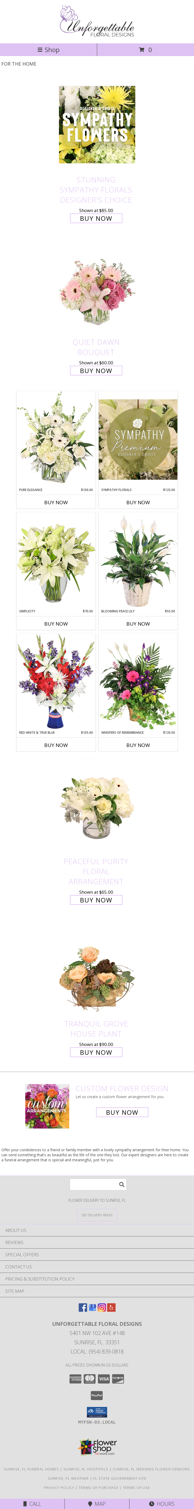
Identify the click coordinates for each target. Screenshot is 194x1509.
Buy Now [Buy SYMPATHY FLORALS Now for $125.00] (138, 502)
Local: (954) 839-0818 (97, 1351)
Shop (48, 49)
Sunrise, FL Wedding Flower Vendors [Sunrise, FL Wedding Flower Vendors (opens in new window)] (151, 1469)
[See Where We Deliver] (97, 1214)
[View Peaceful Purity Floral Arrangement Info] (97, 806)
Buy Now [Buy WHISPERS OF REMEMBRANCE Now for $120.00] (138, 745)
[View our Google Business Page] (92, 1310)
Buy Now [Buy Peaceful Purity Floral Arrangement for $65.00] (96, 900)
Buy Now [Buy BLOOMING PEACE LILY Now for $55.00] (138, 623)
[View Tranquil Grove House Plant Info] (97, 968)
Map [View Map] (97, 1503)
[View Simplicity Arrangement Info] (56, 560)
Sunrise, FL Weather (68, 1478)
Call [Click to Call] (32, 1503)
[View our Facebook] (83, 1310)
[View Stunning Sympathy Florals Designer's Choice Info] (97, 124)
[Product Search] (98, 1184)
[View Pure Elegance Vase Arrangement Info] (56, 439)
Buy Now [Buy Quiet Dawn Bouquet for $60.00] (96, 370)
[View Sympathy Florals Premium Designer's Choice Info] (138, 439)
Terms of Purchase (98, 1487)
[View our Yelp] (111, 1310)
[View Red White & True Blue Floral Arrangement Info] (56, 682)
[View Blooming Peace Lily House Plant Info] (138, 560)
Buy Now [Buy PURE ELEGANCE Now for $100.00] (56, 502)
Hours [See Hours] (162, 1503)
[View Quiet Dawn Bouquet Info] (97, 287)
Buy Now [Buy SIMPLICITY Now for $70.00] (56, 623)
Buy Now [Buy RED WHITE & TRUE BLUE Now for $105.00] (56, 745)
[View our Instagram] (102, 1310)
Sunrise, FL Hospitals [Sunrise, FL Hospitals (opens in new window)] (85, 1469)
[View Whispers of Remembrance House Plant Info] (138, 682)
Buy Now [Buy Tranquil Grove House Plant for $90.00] (96, 1052)
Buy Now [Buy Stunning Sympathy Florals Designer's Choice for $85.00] (96, 218)
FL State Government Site (119, 1478)
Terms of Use (136, 1487)
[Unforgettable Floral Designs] (97, 35)
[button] (97, 1412)
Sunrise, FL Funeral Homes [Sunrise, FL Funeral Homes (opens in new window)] (31, 1469)
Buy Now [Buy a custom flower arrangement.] (122, 1112)
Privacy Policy (59, 1487)
